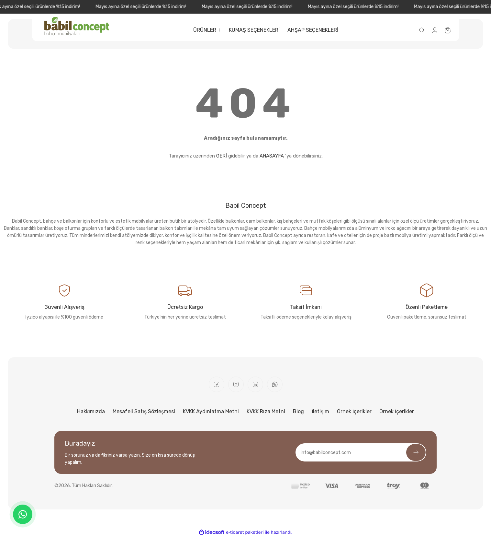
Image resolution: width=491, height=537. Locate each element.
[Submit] (416, 452)
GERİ (221, 156)
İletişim (320, 411)
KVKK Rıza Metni (266, 411)
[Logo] (77, 26)
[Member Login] (435, 30)
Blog (298, 411)
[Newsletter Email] (361, 452)
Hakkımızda (91, 411)
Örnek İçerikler (354, 411)
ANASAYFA (272, 156)
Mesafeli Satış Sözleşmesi (144, 411)
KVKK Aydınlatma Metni (211, 411)
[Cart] (448, 30)
